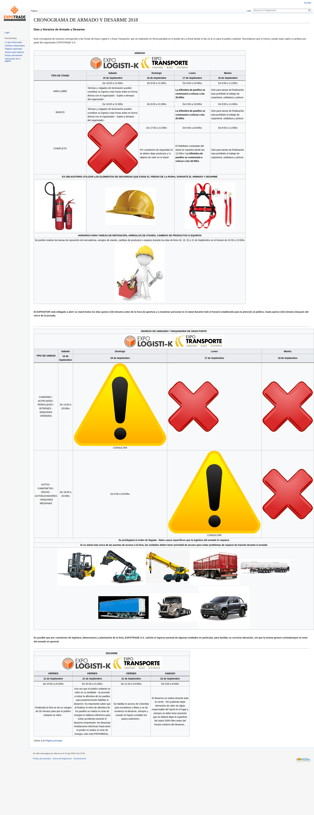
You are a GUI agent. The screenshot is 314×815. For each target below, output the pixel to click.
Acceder (307, 3)
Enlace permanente (13, 55)
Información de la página (12, 60)
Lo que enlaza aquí (13, 42)
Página (34, 11)
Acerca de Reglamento (62, 759)
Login (7, 32)
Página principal (53, 740)
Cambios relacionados (15, 46)
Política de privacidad (42, 759)
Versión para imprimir (14, 52)
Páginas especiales (13, 49)
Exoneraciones (80, 759)
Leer (249, 11)
